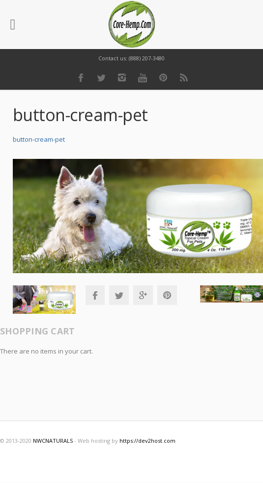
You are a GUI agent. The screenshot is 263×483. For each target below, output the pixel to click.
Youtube (142, 77)
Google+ (143, 295)
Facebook (80, 77)
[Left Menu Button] (12, 24)
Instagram (122, 77)
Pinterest (163, 77)
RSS (184, 77)
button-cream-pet (39, 139)
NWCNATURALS (53, 440)
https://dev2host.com (147, 440)
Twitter (101, 77)
